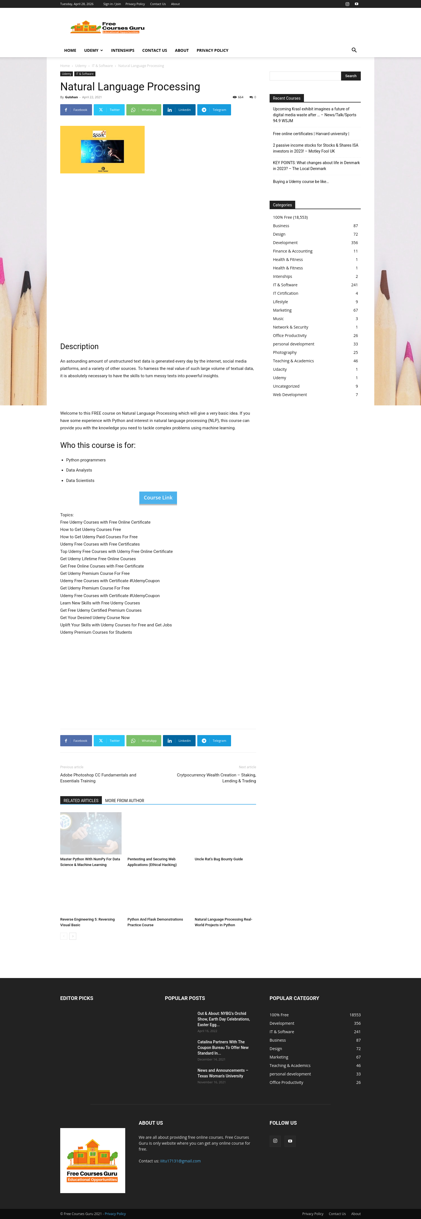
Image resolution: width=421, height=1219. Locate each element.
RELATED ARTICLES (81, 800)
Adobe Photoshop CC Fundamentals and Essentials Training (98, 778)
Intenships (123, 50)
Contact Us (158, 4)
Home (70, 50)
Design (279, 234)
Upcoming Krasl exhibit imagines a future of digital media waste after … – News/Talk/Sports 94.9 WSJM (314, 115)
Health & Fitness (288, 259)
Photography (285, 352)
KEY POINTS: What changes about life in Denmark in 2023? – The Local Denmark (316, 165)
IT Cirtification (285, 293)
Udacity (280, 369)
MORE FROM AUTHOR (124, 800)
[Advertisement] (258, 28)
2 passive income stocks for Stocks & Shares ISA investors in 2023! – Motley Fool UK (315, 148)
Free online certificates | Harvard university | (311, 133)
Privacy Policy (135, 4)
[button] (354, 50)
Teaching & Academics (293, 360)
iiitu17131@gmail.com (180, 1161)
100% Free (282, 217)
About (175, 4)
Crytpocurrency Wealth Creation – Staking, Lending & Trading (216, 778)
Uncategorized (286, 386)
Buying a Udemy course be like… (301, 181)
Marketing (282, 310)
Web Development (290, 394)
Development (285, 242)
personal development (293, 344)
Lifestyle (280, 301)
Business (281, 225)
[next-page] (72, 936)
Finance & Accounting (292, 251)
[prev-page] (63, 936)
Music (278, 318)
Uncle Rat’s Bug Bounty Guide (219, 859)
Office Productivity (290, 335)
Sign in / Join (112, 4)
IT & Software (102, 65)
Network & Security (290, 327)
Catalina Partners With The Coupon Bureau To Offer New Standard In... (223, 1047)
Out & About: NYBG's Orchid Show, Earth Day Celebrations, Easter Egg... (224, 1019)
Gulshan (71, 97)
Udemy (93, 50)
